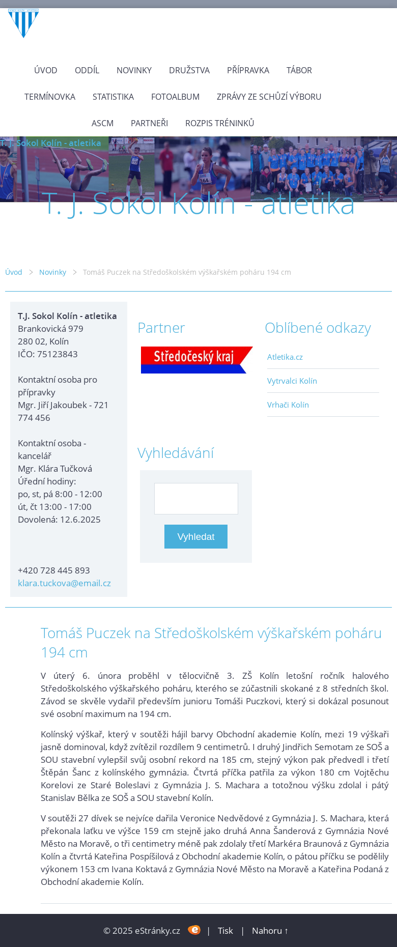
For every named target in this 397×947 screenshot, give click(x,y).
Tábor (299, 70)
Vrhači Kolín (288, 404)
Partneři (149, 123)
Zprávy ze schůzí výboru (269, 96)
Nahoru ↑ (270, 930)
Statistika (113, 96)
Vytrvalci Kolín (292, 381)
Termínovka (49, 96)
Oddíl (87, 70)
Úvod (46, 70)
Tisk (225, 930)
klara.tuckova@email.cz (64, 583)
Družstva (189, 70)
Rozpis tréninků (219, 123)
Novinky (134, 70)
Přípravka (248, 70)
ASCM (103, 123)
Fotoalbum (175, 96)
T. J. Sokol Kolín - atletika (50, 143)
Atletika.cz (285, 357)
